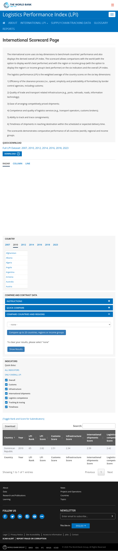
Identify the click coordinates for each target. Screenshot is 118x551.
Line (27, 163)
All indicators (12, 370)
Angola (9, 267)
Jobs (67, 534)
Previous (90, 472)
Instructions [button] (14, 301)
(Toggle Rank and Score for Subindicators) (23, 418)
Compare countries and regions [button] (26, 314)
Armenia (9, 277)
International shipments (19, 393)
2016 (39, 244)
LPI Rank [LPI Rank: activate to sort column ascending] (31, 438)
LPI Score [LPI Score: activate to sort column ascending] (43, 438)
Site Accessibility (33, 534)
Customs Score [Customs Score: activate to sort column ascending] (56, 438)
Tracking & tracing (16, 402)
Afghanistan (11, 253)
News (63, 487)
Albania (9, 258)
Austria (9, 286)
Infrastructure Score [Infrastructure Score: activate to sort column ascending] (73, 438)
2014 (31, 244)
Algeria (9, 262)
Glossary (101, 23)
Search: (94, 426)
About (12, 23)
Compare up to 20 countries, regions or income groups (36, 332)
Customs (12, 384)
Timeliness (13, 407)
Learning (6, 499)
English (79, 526)
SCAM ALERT (8, 538)
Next (110, 472)
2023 (55, 244)
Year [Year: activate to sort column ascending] (20, 437)
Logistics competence (18, 398)
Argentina (10, 272)
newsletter (68, 510)
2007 (7, 244)
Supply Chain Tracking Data (71, 23)
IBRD (30, 547)
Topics (63, 499)
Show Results (16, 349)
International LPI (34, 23)
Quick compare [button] (15, 308)
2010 (15, 244)
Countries (65, 495)
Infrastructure (14, 389)
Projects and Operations (71, 491)
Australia (10, 281)
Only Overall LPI (13, 374)
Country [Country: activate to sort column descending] (8, 437)
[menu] (112, 4)
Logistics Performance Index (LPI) (40, 14)
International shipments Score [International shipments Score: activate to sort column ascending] (94, 437)
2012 (23, 244)
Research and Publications (14, 495)
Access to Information (52, 534)
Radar (6, 163)
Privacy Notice (17, 534)
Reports (9, 29)
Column (17, 163)
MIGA (48, 547)
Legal (5, 534)
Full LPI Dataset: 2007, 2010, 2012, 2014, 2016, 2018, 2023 (36, 148)
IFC (42, 547)
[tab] (59, 301)
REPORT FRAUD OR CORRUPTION (31, 538)
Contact (75, 534)
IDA (37, 547)
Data (5, 491)
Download (12, 153)
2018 (47, 244)
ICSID (56, 547)
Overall (11, 380)
